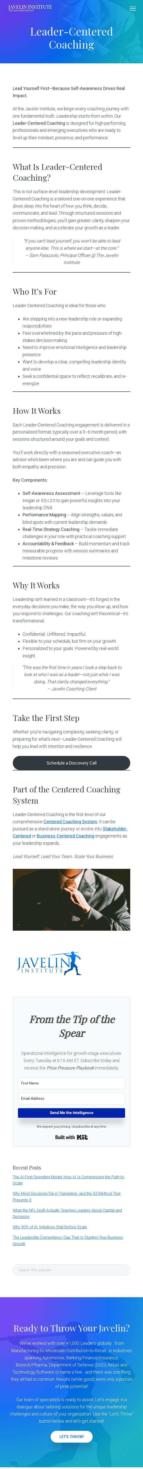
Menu (133, 8)
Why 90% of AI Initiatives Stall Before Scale (50, 1227)
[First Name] (71, 1083)
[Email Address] (71, 1098)
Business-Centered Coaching (65, 836)
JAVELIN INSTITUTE (30, 6)
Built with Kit (71, 1137)
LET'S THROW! (71, 1436)
